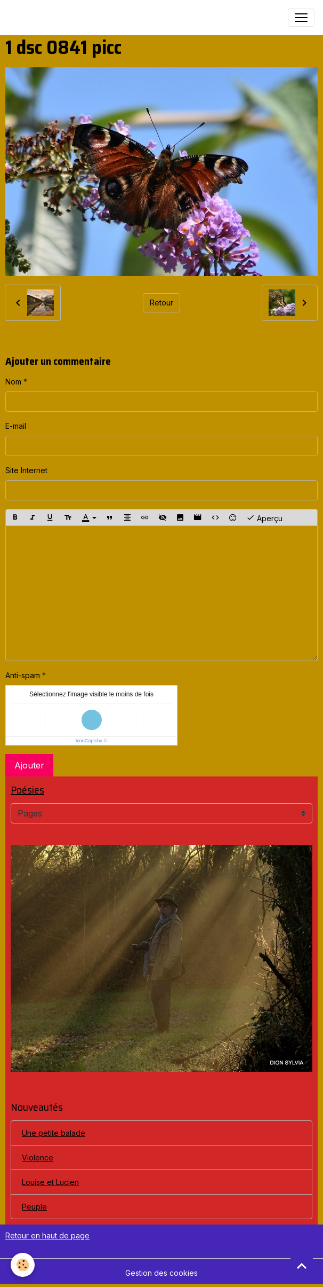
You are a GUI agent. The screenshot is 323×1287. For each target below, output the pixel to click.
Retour (161, 302)
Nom (13, 381)
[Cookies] (23, 1265)
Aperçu (264, 517)
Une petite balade (53, 1132)
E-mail (15, 425)
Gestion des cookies (161, 1272)
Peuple (34, 1206)
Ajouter (29, 765)
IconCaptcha (89, 740)
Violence (37, 1157)
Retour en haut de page (47, 1235)
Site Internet (26, 470)
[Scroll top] (301, 1265)
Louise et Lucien (50, 1182)
